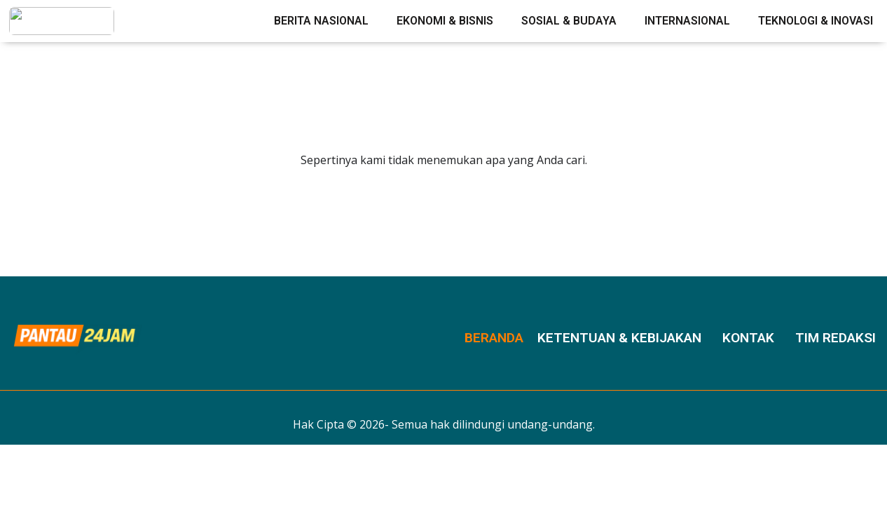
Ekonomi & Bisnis (445, 20)
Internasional (687, 20)
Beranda (494, 338)
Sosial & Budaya (569, 20)
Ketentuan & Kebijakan (619, 338)
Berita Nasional (321, 20)
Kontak (748, 338)
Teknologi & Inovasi (815, 20)
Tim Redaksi (835, 338)
